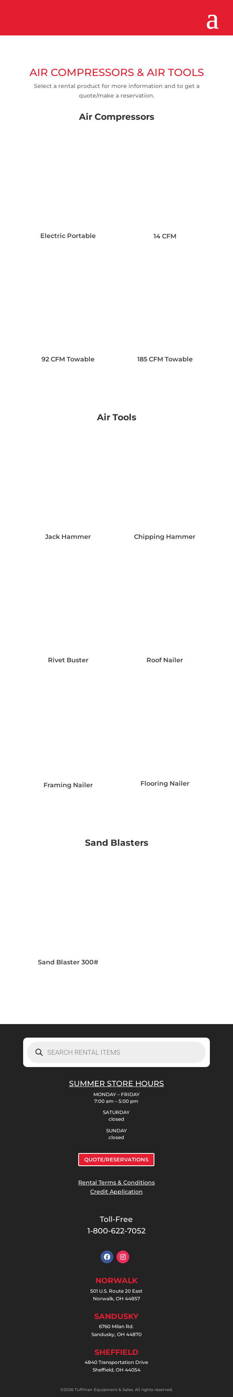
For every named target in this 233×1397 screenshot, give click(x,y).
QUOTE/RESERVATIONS (116, 1159)
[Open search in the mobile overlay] (116, 1052)
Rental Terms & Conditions (116, 1182)
